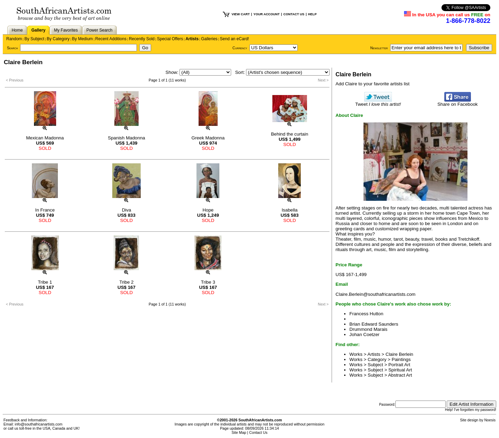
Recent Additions (110, 38)
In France (45, 210)
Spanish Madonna (126, 137)
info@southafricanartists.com (39, 424)
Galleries (209, 38)
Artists (192, 38)
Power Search (99, 30)
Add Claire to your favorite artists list (372, 83)
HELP (312, 14)
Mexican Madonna (45, 137)
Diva (126, 210)
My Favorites (66, 30)
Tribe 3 (208, 282)
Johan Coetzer (364, 334)
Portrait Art (399, 364)
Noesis (490, 420)
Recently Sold (142, 38)
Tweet (378, 102)
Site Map (238, 432)
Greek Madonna (208, 137)
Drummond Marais (368, 329)
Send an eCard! (234, 38)
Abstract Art (400, 375)
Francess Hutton (366, 313)
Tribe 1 (45, 282)
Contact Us (258, 432)
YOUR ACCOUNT (266, 14)
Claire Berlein (399, 354)
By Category (58, 38)
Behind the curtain (289, 134)
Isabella (290, 210)
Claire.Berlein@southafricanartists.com (375, 294)
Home (17, 30)
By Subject (34, 38)
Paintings (401, 359)
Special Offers (170, 38)
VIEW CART (240, 14)
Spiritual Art (400, 369)
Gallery (38, 30)
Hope (207, 210)
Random (14, 38)
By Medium (82, 38)
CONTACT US (293, 14)
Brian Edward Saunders (373, 324)
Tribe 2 (126, 282)
